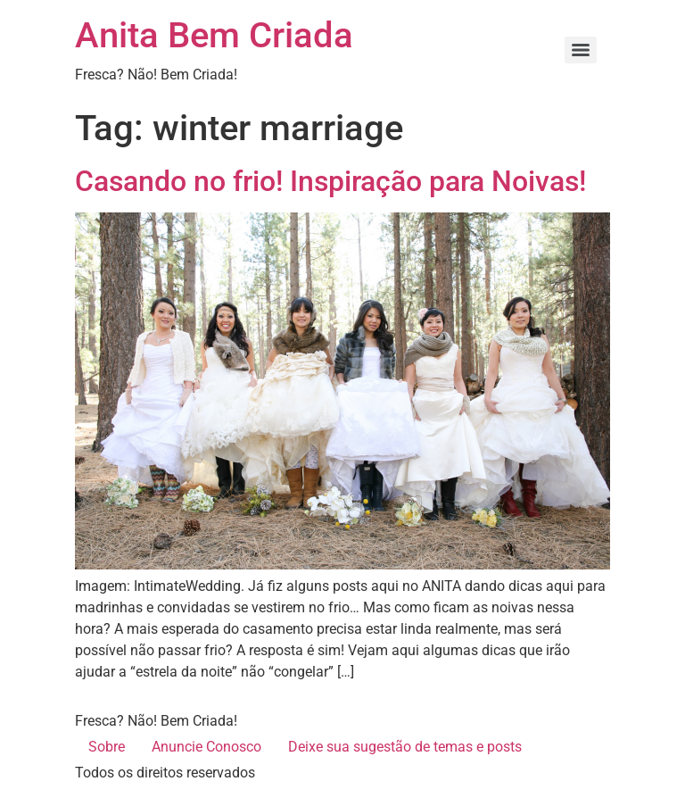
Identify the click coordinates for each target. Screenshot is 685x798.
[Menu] (581, 50)
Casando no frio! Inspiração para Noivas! (330, 181)
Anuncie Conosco (206, 746)
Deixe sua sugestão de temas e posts (405, 746)
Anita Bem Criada (214, 35)
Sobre (106, 746)
